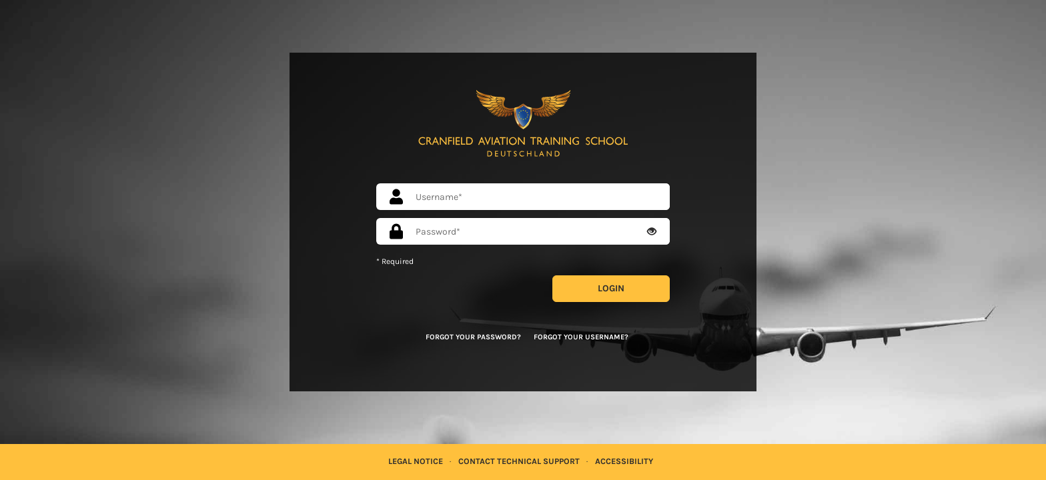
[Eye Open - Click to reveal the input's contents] (651, 232)
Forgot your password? (473, 337)
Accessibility (624, 461)
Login (611, 288)
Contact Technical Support (519, 461)
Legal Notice (415, 461)
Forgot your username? (581, 337)
